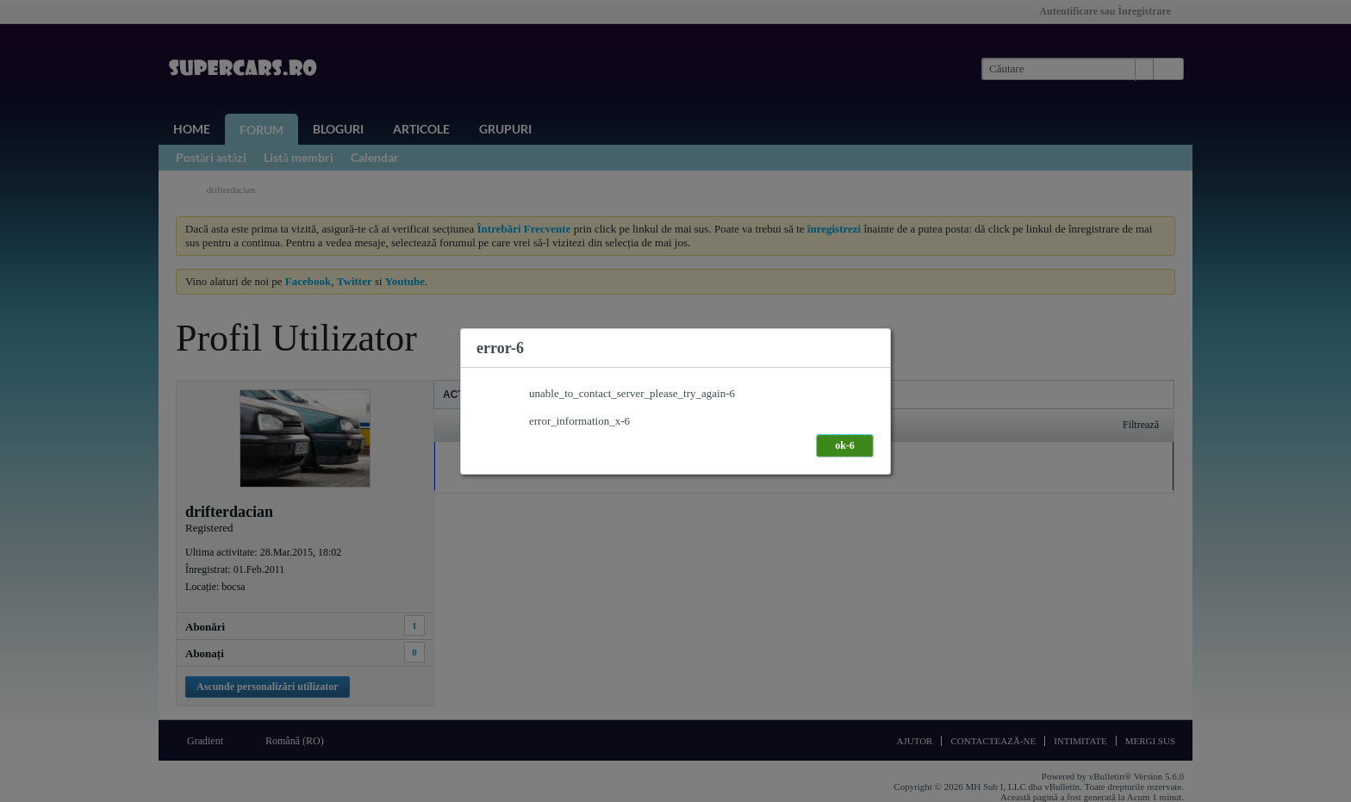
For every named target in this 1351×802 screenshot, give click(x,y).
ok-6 (845, 445)
